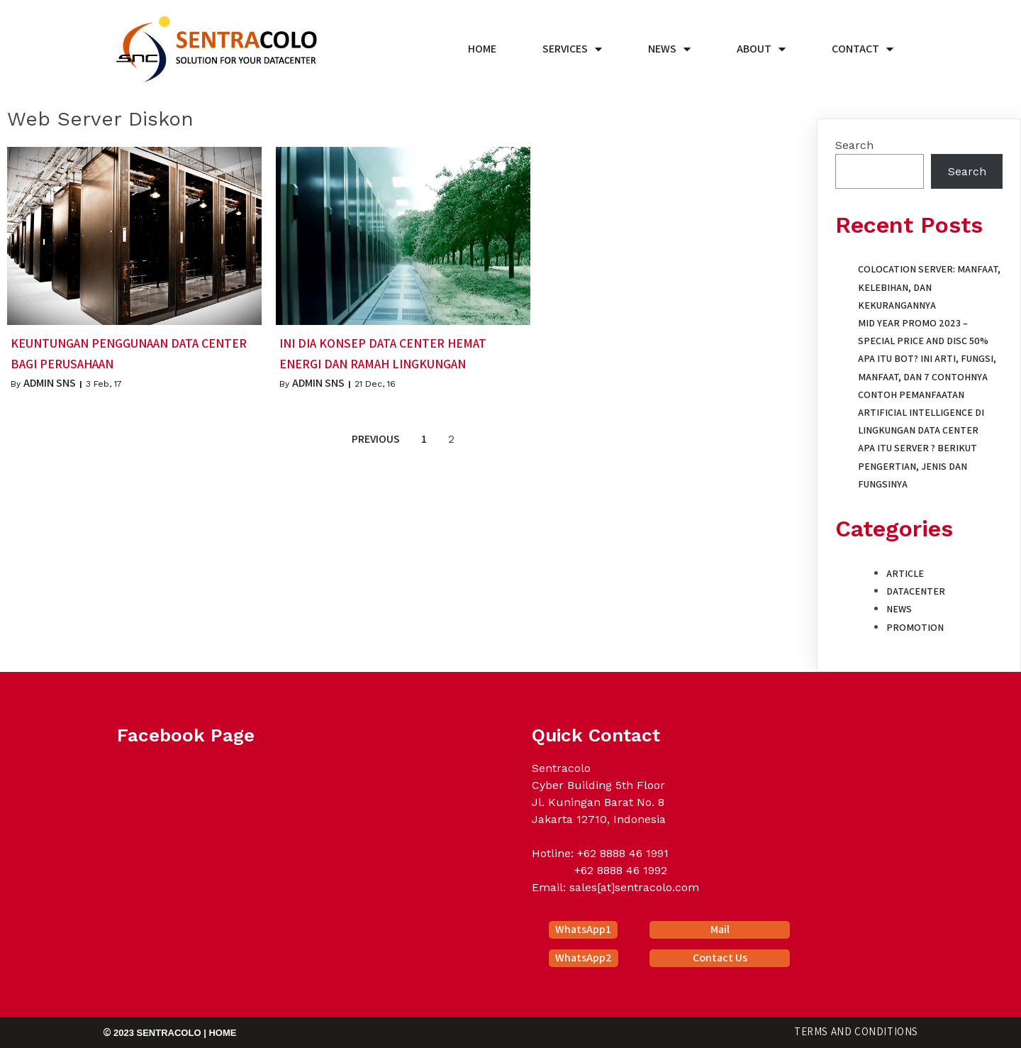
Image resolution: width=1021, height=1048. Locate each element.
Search (854, 145)
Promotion (915, 627)
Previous (376, 438)
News (899, 608)
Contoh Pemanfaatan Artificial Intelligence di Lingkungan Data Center (921, 412)
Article (905, 573)
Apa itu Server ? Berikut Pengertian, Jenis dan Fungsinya (917, 465)
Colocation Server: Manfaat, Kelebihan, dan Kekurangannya (929, 287)
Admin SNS (49, 382)
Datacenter (915, 591)
